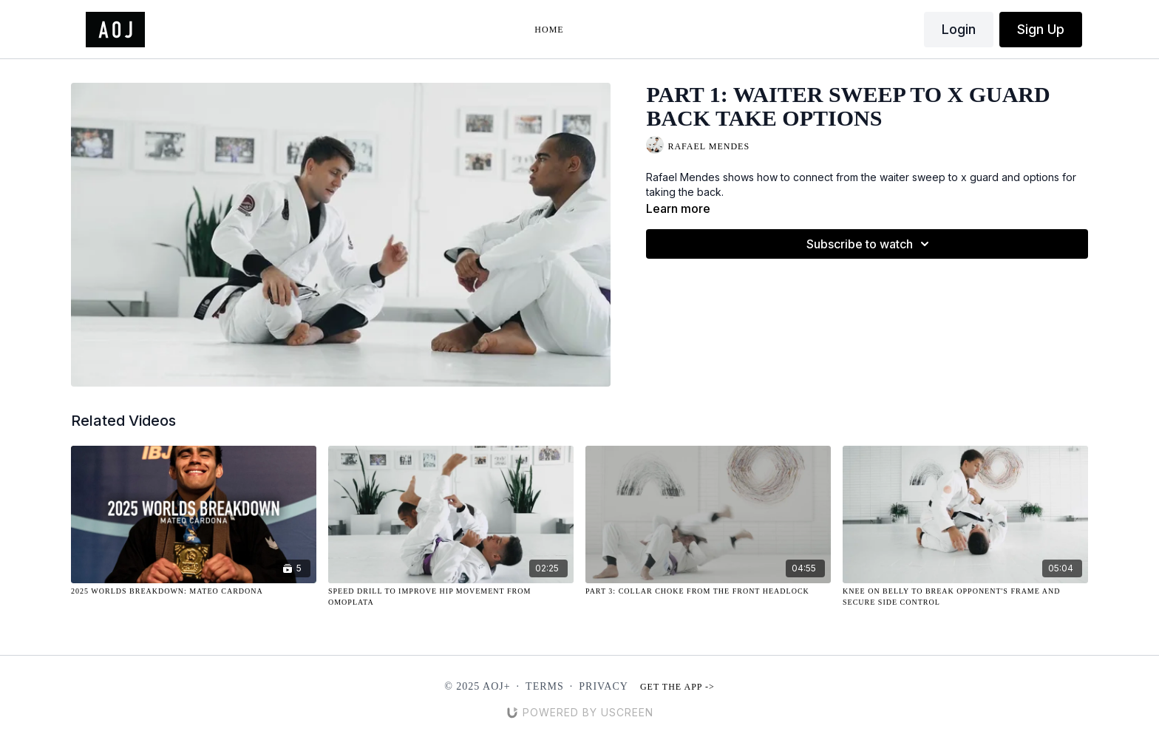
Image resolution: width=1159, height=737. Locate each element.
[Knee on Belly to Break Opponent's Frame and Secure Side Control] (965, 596)
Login (959, 29)
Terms (545, 686)
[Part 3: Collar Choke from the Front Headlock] (708, 591)
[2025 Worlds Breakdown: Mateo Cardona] (193, 591)
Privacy (603, 686)
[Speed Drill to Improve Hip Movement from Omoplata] (451, 596)
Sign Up (1040, 29)
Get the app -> (677, 687)
